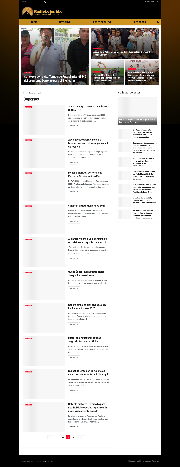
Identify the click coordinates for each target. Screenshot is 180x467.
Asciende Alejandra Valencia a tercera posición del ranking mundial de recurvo (88, 143)
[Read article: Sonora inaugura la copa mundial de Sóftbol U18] (44, 119)
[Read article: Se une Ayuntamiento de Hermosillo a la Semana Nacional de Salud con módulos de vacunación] (124, 214)
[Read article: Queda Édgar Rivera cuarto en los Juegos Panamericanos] (44, 285)
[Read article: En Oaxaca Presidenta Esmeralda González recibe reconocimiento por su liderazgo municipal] (124, 134)
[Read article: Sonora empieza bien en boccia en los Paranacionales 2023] (44, 318)
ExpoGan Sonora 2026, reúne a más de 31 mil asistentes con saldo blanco (144, 200)
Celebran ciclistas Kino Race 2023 (86, 205)
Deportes (28, 74)
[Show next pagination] (83, 437)
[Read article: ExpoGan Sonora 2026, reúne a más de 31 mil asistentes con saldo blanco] (124, 202)
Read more (75, 126)
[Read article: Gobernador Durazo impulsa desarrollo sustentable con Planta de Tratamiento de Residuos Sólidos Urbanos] (124, 189)
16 (78, 437)
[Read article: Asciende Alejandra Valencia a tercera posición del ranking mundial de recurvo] (44, 153)
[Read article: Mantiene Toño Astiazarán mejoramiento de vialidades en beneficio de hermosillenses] (124, 162)
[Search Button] (44, 2)
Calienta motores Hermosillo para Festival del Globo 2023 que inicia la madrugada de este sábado (87, 408)
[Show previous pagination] (49, 437)
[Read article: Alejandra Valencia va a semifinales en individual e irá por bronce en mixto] (44, 252)
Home (25, 93)
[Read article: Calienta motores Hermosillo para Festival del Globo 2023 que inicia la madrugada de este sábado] (44, 417)
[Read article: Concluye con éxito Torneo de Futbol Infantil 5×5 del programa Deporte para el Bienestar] (124, 175)
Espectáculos (40, 461)
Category (32, 93)
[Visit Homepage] (42, 11)
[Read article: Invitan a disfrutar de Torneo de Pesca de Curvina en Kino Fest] (44, 186)
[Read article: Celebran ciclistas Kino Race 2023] (44, 219)
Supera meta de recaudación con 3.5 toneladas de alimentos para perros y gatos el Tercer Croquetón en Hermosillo (145, 148)
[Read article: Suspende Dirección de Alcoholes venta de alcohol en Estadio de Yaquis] (44, 384)
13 (63, 437)
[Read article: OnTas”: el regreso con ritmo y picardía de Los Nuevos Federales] (137, 111)
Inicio (34, 22)
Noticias (64, 22)
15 (73, 437)
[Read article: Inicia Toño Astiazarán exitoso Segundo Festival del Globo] (44, 351)
